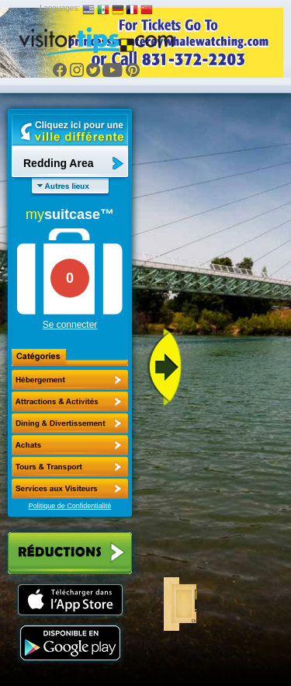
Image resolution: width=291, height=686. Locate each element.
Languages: (60, 8)
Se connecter (70, 324)
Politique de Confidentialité (70, 506)
